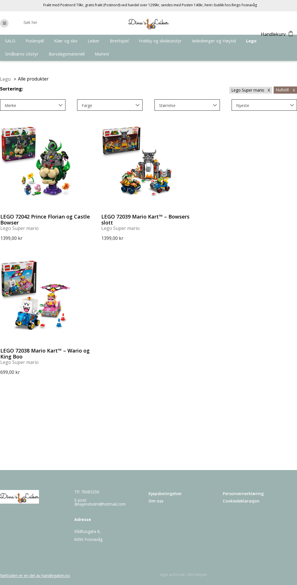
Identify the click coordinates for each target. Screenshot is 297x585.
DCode (179, 574)
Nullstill (285, 89)
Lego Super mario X (250, 90)
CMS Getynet (197, 574)
